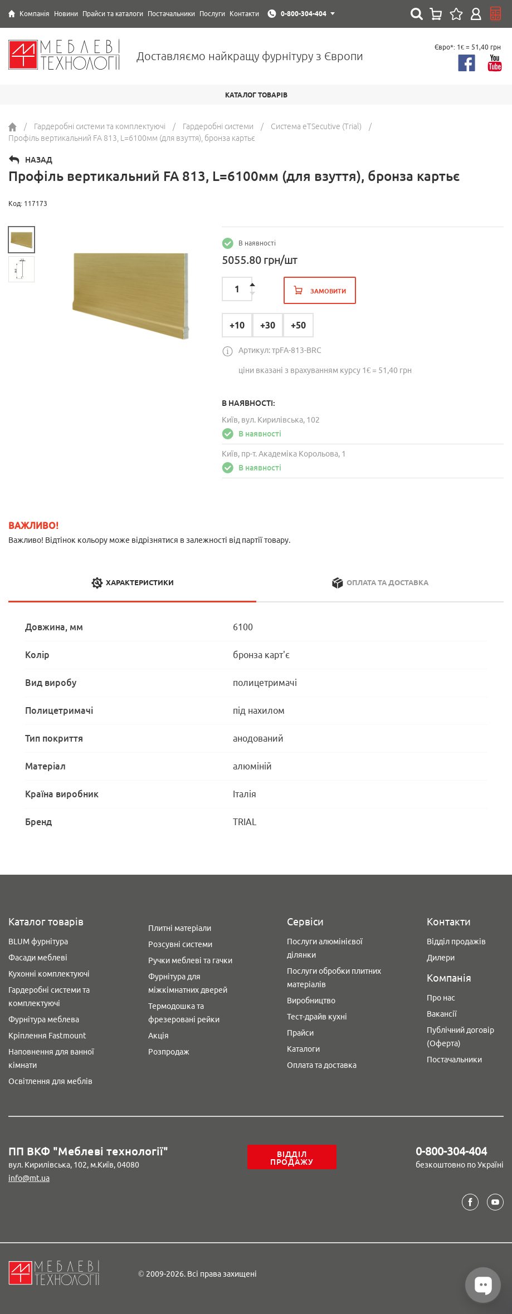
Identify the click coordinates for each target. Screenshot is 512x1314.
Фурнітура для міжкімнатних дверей (187, 983)
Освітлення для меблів (50, 1081)
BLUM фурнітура (38, 941)
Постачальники (454, 1059)
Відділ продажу (292, 1158)
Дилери (441, 957)
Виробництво (311, 1000)
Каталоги (303, 1049)
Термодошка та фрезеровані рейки (184, 1013)
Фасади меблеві (37, 957)
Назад (38, 160)
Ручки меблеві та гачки (190, 960)
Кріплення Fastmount (47, 1035)
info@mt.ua (29, 1178)
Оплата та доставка (322, 1065)
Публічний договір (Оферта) (460, 1037)
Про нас (441, 997)
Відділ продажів (456, 941)
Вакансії (442, 1013)
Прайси (300, 1032)
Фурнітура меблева (43, 1019)
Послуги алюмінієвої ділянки (325, 948)
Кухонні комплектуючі (49, 973)
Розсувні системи (180, 944)
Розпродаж (168, 1051)
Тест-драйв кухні (317, 1016)
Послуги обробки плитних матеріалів (334, 978)
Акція (158, 1035)
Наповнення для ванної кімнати (51, 1058)
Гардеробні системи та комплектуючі (49, 997)
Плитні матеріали (179, 928)
